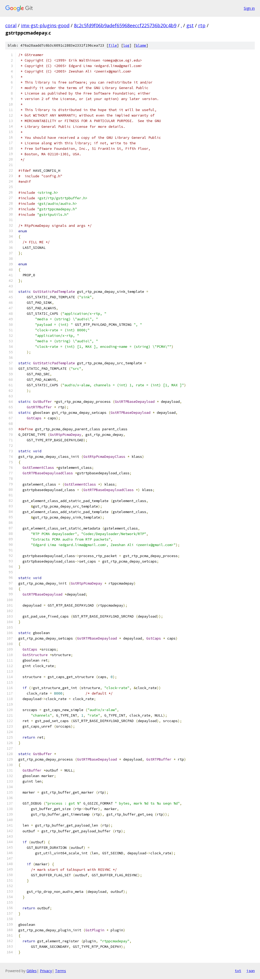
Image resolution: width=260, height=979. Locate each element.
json (250, 970)
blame (141, 45)
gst (190, 25)
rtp (201, 25)
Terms (60, 970)
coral (11, 25)
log (126, 45)
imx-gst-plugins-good (45, 25)
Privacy (46, 970)
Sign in (249, 8)
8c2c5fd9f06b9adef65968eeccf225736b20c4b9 (125, 25)
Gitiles (31, 970)
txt (238, 970)
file (113, 45)
